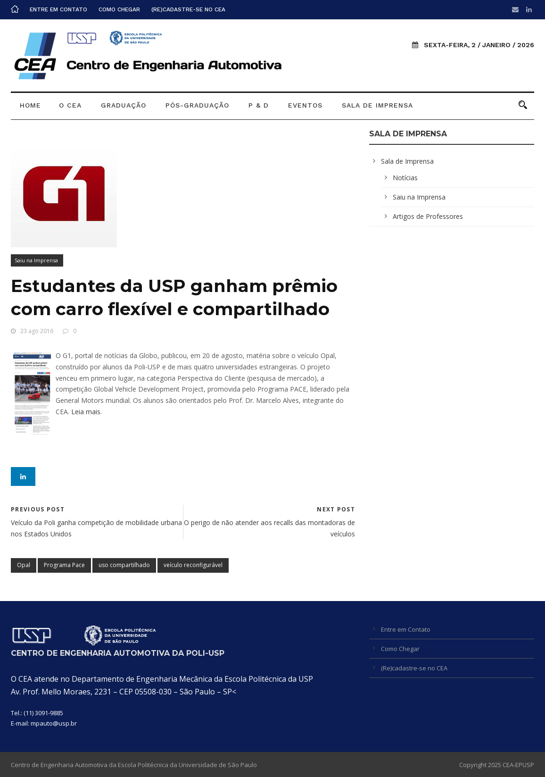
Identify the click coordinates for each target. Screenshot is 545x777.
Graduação (123, 105)
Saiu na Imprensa (36, 260)
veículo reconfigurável (193, 565)
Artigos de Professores (428, 216)
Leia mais (85, 411)
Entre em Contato (58, 9)
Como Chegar (119, 9)
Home (30, 105)
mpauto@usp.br (54, 723)
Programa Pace (64, 565)
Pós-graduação (197, 105)
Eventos (305, 105)
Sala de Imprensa (377, 105)
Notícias (405, 177)
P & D (258, 105)
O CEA (70, 105)
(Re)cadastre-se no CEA (188, 9)
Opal (23, 565)
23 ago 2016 (36, 331)
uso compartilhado (124, 565)
